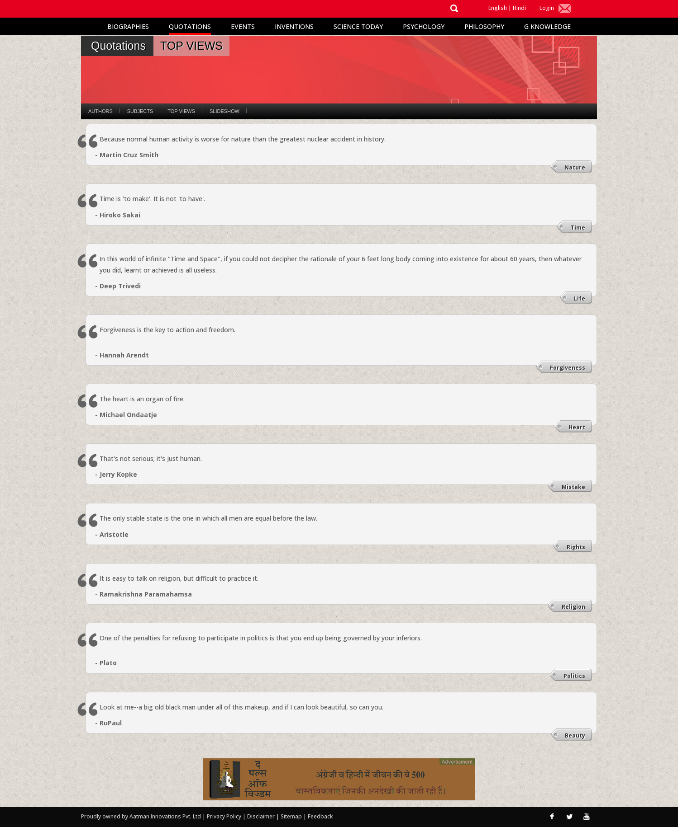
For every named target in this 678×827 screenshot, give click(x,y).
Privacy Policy (225, 816)
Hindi (519, 8)
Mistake (573, 487)
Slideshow (224, 111)
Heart (576, 427)
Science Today (358, 26)
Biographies (128, 26)
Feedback (320, 816)
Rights (576, 547)
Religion (573, 607)
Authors (100, 111)
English (497, 8)
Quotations (190, 26)
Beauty (575, 735)
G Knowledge (547, 26)
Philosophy (484, 26)
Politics (574, 676)
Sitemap (292, 816)
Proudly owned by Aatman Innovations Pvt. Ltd (141, 816)
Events (243, 26)
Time (578, 227)
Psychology (423, 26)
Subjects (140, 111)
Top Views (181, 111)
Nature (574, 167)
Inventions (294, 26)
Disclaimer (261, 816)
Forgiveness (567, 367)
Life (579, 298)
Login (547, 8)
